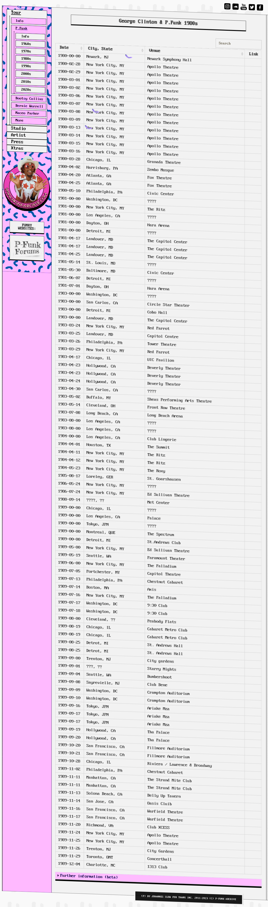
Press (17, 142)
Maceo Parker (27, 113)
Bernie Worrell (29, 106)
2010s (26, 82)
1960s (26, 44)
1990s (26, 66)
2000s (26, 74)
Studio (18, 128)
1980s (26, 59)
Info (19, 21)
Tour (16, 12)
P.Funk (21, 28)
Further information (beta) (89, 876)
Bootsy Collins (29, 98)
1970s (26, 51)
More (19, 120)
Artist (18, 135)
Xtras (17, 148)
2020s (26, 90)
